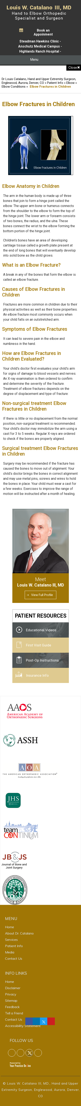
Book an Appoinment (43, 32)
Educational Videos (41, 630)
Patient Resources (40, 616)
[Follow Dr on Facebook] (29, 1021)
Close (72, 68)
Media (9, 952)
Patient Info (55, 83)
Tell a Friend (14, 1013)
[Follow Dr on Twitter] (44, 1021)
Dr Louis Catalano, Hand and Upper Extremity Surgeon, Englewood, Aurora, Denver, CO (39, 81)
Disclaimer (12, 988)
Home (9, 927)
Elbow (70, 83)
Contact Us (13, 958)
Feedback (12, 1007)
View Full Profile (42, 595)
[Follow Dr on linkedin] (36, 1021)
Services (11, 939)
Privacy (10, 994)
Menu (39, 60)
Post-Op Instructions (42, 660)
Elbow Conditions (14, 86)
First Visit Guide (38, 645)
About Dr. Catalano (19, 933)
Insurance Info (37, 675)
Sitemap (11, 1000)
